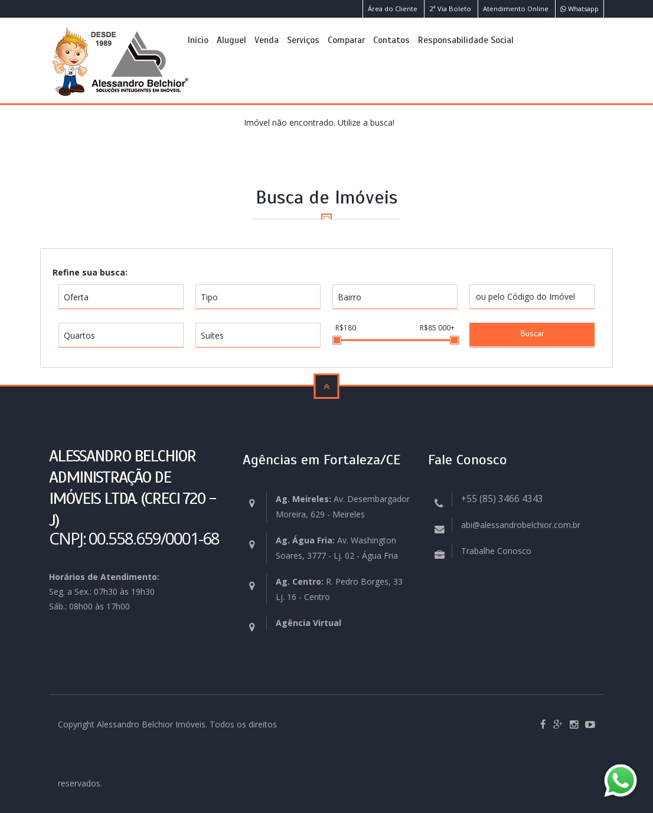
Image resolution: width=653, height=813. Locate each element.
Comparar (346, 39)
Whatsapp (579, 8)
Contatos (391, 39)
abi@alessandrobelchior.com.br (520, 524)
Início (198, 39)
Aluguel (231, 39)
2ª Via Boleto (450, 8)
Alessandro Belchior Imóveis (151, 724)
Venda (266, 39)
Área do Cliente (392, 8)
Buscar (532, 334)
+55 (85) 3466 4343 (502, 499)
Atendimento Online (515, 8)
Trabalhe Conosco (496, 550)
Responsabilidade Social (466, 39)
